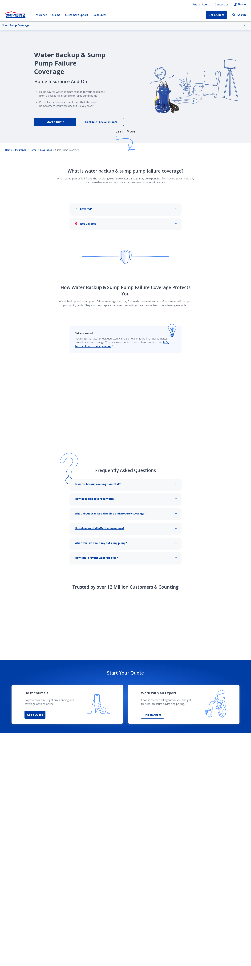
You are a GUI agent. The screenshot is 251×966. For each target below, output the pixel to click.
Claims (56, 15)
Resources (99, 15)
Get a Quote (35, 699)
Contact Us (222, 4)
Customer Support (76, 15)
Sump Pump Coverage (124, 25)
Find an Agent (201, 4)
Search (239, 15)
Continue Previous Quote (101, 122)
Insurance (41, 15)
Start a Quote (55, 122)
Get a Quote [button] (216, 15)
